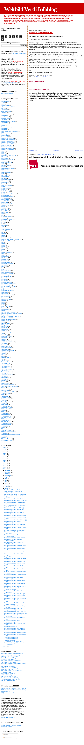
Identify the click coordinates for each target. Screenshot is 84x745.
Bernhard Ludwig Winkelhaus (9, 131)
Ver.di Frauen (5, 389)
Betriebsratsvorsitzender (8, 139)
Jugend (3, 230)
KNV (2, 249)
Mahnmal (4, 275)
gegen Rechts (5, 195)
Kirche (3, 248)
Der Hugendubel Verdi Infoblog (10, 677)
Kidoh (3, 245)
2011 (5, 467)
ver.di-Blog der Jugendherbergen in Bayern (13, 663)
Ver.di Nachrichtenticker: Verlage (10, 679)
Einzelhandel (5, 181)
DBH (2, 171)
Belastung (4, 128)
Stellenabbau (5, 349)
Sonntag (3, 339)
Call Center (4, 161)
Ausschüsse (4, 124)
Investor (3, 222)
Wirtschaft (4, 433)
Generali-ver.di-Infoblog (8, 666)
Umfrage (3, 379)
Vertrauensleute (5, 399)
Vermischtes (4, 396)
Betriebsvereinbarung (7, 148)
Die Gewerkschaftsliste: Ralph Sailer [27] (14, 594)
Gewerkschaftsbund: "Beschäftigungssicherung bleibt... (13, 640)
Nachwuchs (4, 292)
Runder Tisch (5, 326)
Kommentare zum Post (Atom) (46, 154)
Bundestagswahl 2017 (7, 159)
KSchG (3, 255)
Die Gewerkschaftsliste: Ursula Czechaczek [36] (12, 621)
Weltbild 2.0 (4, 413)
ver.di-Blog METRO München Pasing (11, 665)
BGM (2, 152)
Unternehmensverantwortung (9, 386)
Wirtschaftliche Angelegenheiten (10, 434)
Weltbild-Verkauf (6, 424)
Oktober (7, 473)
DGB (2, 173)
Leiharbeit (4, 265)
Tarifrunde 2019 (5, 367)
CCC (2, 164)
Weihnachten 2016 (6, 409)
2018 (2, 104)
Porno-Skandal (5, 306)
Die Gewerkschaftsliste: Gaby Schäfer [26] (15, 586)
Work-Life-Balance (6, 439)
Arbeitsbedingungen (7, 114)
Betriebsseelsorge (6, 146)
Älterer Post (79, 150)
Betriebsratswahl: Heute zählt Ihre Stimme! (15, 494)
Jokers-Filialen (5, 229)
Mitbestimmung (5, 285)
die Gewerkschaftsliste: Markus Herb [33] (14, 611)
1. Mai (3, 102)
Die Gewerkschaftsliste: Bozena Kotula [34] (15, 613)
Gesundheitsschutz (6, 203)
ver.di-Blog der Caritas (7, 659)
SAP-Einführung (6, 332)
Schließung (4, 335)
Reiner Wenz (5, 320)
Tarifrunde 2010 (5, 364)
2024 (5, 448)
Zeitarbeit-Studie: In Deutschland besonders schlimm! (12, 588)
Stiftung (3, 353)
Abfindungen (5, 105)
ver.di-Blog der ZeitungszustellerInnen (12, 653)
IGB (2, 213)
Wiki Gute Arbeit (6, 672)
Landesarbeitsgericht (7, 263)
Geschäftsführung (6, 201)
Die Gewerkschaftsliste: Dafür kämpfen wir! (15, 500)
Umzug (3, 382)
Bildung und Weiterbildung (8, 155)
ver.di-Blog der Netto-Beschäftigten (11, 660)
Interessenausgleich (7, 219)
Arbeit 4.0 (4, 112)
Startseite (56, 150)
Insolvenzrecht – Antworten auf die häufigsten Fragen (11, 725)
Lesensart (4, 266)
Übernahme (4, 377)
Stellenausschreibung (7, 350)
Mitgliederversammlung (8, 286)
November (8, 472)
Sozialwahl (4, 344)
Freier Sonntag (5, 191)
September (8, 475)
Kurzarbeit (4, 260)
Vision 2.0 (4, 400)
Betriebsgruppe (5, 134)
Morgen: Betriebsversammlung (12, 557)
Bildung (3, 154)
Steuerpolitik (5, 352)
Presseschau (5, 309)
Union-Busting (5, 383)
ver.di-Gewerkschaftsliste (8, 392)
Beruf (2, 132)
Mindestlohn (4, 280)
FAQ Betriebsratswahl (7, 693)
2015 (5, 460)
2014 (5, 462)
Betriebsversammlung (7, 149)
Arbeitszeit (4, 119)
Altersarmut (4, 109)
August (7, 477)
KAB (2, 232)
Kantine (3, 233)
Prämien (3, 307)
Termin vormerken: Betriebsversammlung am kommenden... (14, 603)
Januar (7, 488)
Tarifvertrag (4, 370)
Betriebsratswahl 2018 (7, 144)
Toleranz (3, 373)
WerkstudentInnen (6, 430)
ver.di (2, 387)
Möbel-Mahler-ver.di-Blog (8, 658)
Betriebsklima (5, 135)
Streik (3, 354)
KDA (2, 242)
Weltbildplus (4, 426)
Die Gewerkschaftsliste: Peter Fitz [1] (13, 499)
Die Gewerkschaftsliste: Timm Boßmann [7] (15, 520)
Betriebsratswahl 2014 (7, 142)
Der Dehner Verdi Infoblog (8, 676)
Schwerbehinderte (6, 336)
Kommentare (7, 738)
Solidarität (4, 337)
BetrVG (3, 151)
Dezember (8, 470)
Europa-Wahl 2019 (6, 185)
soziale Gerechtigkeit (7, 342)
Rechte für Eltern (6, 317)
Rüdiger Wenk (5, 325)
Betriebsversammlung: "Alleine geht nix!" (14, 530)
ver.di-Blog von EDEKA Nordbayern (11, 670)
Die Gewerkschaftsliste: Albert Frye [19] (14, 561)
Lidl (2, 268)
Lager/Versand (5, 262)
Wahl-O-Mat (4, 404)
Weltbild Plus (5, 420)
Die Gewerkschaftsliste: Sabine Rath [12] (14, 537)
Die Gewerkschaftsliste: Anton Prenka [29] (15, 598)
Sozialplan (4, 343)
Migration (4, 279)
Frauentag (4, 189)
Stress (3, 356)
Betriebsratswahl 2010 (41, 76)
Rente (3, 322)
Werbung (4, 429)
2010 (5, 468)
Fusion (3, 192)
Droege (3, 178)
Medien (3, 278)
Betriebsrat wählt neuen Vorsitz (12, 489)
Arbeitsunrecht (5, 118)
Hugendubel (4, 212)
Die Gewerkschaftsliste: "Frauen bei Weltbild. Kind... (13, 543)
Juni (6, 480)
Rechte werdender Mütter (8, 319)
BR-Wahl (3, 156)
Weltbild (3, 411)
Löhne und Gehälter (7, 273)
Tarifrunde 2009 (5, 363)
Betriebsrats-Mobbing (7, 138)
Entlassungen (5, 182)
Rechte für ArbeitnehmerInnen (9, 316)
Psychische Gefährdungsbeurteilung (11, 313)
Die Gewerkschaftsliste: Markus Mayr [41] (15, 632)
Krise (2, 253)
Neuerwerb (4, 293)
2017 (5, 456)
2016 (5, 458)
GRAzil (3, 206)
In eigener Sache (6, 216)
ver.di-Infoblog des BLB (8, 673)
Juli (6, 478)
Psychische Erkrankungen (8, 312)
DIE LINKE (4, 175)
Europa (3, 183)
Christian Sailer (5, 165)
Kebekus (3, 243)
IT (2, 223)
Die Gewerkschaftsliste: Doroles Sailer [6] (15, 515)
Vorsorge (4, 403)
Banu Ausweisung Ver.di (8, 126)
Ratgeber (4, 315)
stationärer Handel (6, 347)
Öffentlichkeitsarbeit (7, 295)
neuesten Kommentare (19, 53)
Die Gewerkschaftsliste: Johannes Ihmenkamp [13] (13, 540)
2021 (5, 449)
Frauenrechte (5, 188)
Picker (3, 303)
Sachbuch (4, 327)
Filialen (3, 186)
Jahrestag (4, 225)
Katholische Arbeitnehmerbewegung (11, 239)
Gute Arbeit (4, 208)
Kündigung (4, 258)
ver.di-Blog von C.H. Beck (8, 662)
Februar (7, 486)
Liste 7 (3, 269)
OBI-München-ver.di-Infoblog (9, 667)
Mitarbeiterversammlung (8, 283)
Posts (5, 734)
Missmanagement (6, 282)
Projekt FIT (4, 310)
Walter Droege (5, 406)
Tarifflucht (4, 360)
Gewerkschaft (5, 205)
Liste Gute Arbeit (6, 270)
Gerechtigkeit (5, 198)
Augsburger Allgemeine (8, 121)
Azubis (3, 125)
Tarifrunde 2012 (5, 366)
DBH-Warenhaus (6, 172)
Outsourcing (4, 297)
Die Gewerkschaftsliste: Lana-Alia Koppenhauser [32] (13, 609)
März (6, 485)
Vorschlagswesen (6, 401)
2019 (5, 453)
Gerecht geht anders (7, 196)
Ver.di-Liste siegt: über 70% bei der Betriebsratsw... (13, 492)
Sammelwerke (5, 329)
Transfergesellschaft (7, 374)
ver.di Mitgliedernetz (7, 93)
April (6, 483)
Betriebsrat (4, 136)
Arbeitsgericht (5, 115)
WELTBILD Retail (6, 421)
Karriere (3, 236)
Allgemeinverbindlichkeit (8, 107)
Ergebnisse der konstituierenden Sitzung (13, 688)
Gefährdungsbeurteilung (8, 193)
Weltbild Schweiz (6, 423)
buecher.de (4, 158)
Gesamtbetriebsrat (6, 199)
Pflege (3, 302)
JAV (2, 226)
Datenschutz (5, 169)
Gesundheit (4, 202)
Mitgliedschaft (5, 287)
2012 (5, 465)
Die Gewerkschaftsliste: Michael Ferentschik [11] (12, 535)
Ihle (2, 215)
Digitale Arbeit (5, 176)
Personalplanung (6, 299)
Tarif (2, 359)
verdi (2, 394)
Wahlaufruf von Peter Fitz (41, 32)
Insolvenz (4, 218)
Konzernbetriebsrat (6, 252)
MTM (2, 289)
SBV (2, 333)
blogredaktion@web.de (11, 83)
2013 (5, 463)
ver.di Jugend (5, 390)
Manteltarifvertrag (6, 276)
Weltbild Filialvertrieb (7, 416)
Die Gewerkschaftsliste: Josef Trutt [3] (14, 508)
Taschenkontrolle (6, 372)
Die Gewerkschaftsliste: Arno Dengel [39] (14, 628)
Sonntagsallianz (5, 340)
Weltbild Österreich (6, 419)
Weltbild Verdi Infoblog (30, 9)
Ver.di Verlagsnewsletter (8, 680)
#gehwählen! (5, 101)
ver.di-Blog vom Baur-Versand (9, 656)
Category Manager (6, 162)
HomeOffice (4, 211)
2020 (5, 451)
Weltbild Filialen (5, 414)
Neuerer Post (33, 150)
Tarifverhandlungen (6, 369)
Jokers (3, 228)
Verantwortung (5, 393)
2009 (5, 646)
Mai (6, 481)
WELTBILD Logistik (6, 417)
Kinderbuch (4, 246)
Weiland (3, 410)
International (5, 221)
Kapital (3, 235)
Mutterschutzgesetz (7, 290)
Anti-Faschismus (6, 111)
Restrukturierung (6, 323)
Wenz (3, 427)
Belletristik (4, 129)
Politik (3, 305)
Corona (3, 166)
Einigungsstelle (5, 179)
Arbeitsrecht (4, 116)
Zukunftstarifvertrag (6, 440)
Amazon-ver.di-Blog (7, 669)
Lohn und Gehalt (6, 272)
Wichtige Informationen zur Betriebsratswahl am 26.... (11, 637)
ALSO (3, 108)
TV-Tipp (3, 376)
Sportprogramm (5, 346)
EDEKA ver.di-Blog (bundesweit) (10, 655)
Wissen (3, 436)
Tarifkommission (6, 362)
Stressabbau (5, 357)
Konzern (3, 250)
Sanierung (4, 330)
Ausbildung (4, 122)
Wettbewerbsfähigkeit (7, 431)
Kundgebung (5, 256)
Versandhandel (5, 397)
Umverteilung (5, 380)
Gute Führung (5, 209)
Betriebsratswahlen (6, 145)
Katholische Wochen (7, 240)
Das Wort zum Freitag (7, 168)
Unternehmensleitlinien (7, 384)
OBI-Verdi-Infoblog (6, 675)
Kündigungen (5, 259)
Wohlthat (3, 437)
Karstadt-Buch (5, 238)
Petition (3, 300)
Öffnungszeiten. (5, 296)
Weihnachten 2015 (6, 407)
